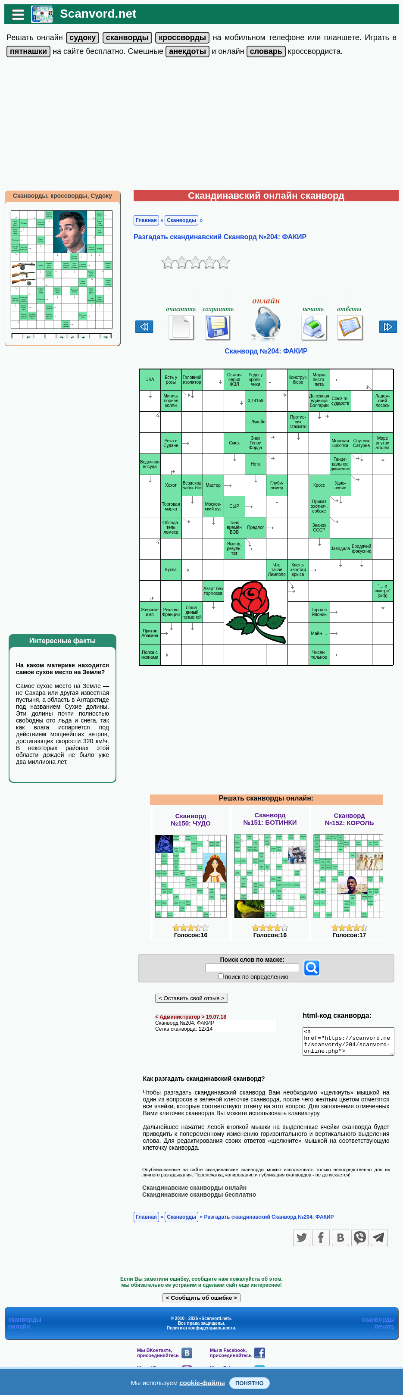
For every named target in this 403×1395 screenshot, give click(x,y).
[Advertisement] (201, 125)
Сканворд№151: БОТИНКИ (270, 818)
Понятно (249, 1383)
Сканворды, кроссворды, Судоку (58, 195)
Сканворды (177, 220)
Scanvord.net (94, 13)
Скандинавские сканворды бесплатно (195, 1199)
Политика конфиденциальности (201, 1332)
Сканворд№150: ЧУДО (190, 819)
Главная (142, 220)
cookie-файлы (202, 1382)
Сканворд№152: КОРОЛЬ (349, 819)
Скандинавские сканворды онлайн (190, 1192)
